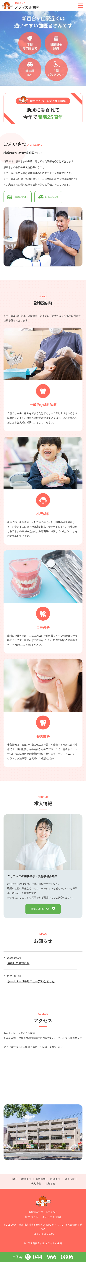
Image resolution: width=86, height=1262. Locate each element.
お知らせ (50, 1183)
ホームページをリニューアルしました (31, 981)
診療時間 (41, 1178)
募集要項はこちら (40, 908)
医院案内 (55, 1178)
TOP (14, 1178)
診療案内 (26, 1178)
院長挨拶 (69, 1178)
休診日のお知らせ (18, 963)
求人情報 (36, 1183)
